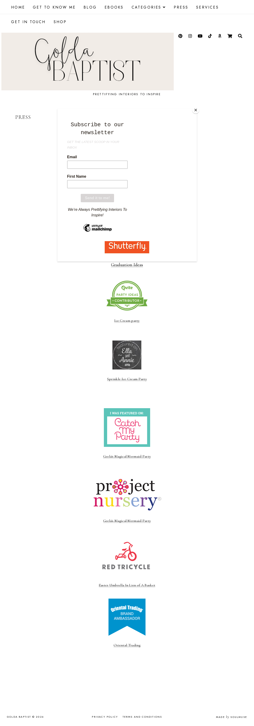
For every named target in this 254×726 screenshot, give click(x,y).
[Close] (195, 110)
